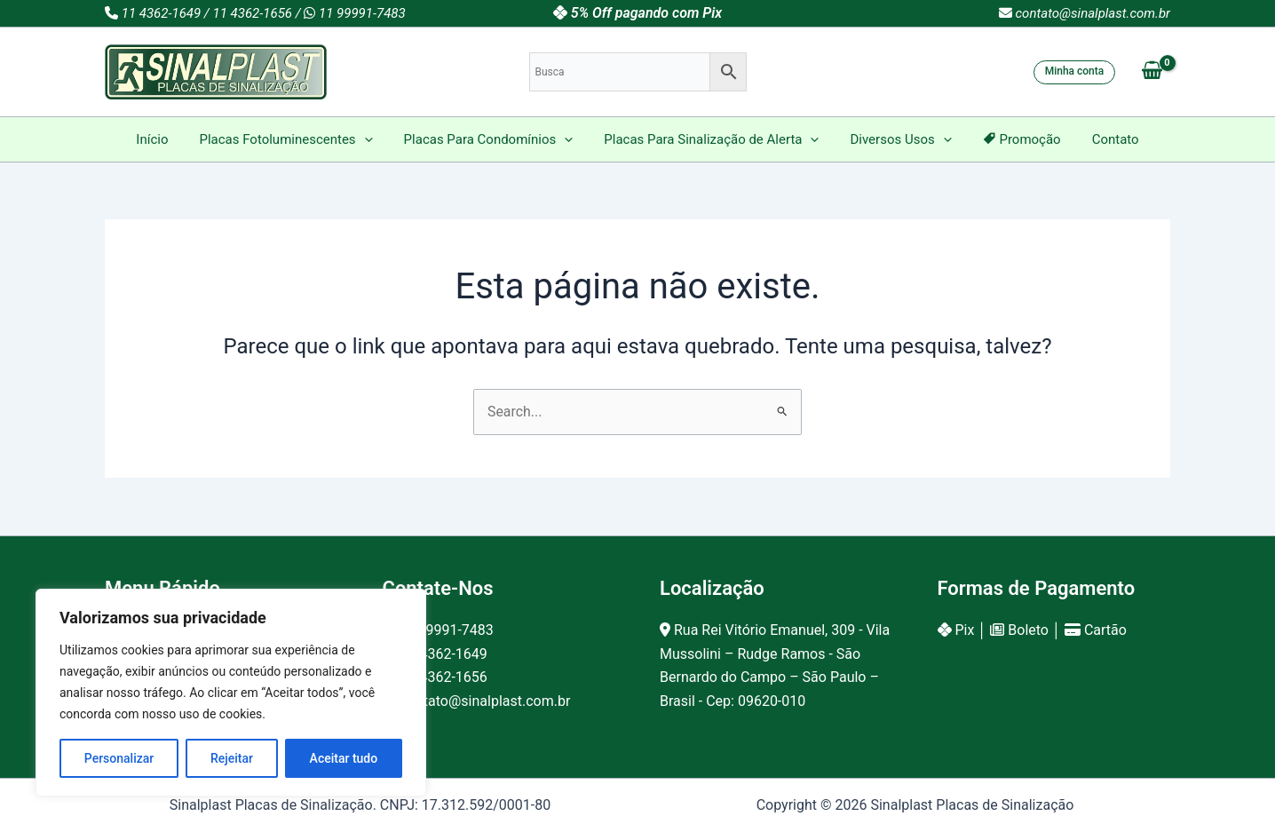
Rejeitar (231, 758)
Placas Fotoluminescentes (294, 139)
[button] (1074, 72)
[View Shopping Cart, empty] (1151, 72)
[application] (373, 139)
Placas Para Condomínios (493, 139)
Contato (1102, 139)
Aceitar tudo (344, 758)
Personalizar (119, 758)
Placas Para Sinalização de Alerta (711, 139)
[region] (231, 692)
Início (165, 139)
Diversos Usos (895, 139)
